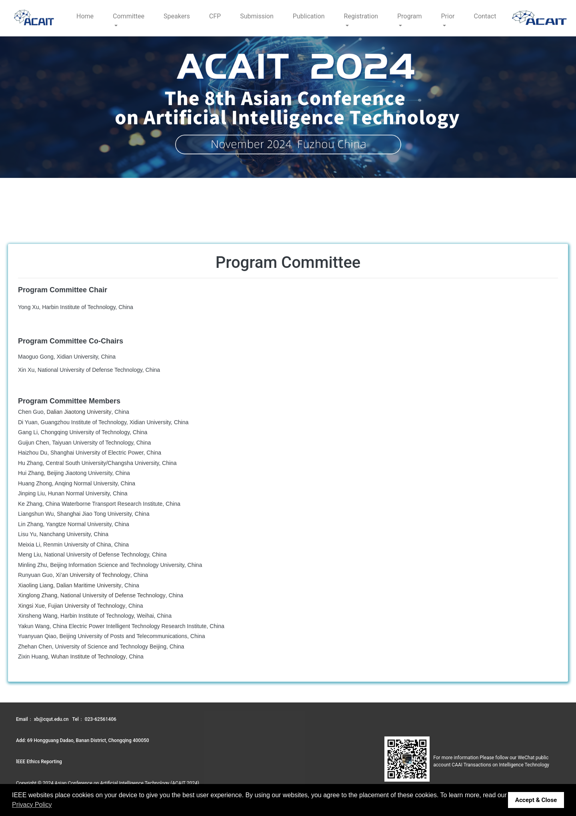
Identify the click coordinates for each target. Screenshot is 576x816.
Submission (257, 16)
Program (409, 16)
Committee (128, 16)
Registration (361, 16)
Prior (448, 16)
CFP (215, 16)
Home (85, 16)
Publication (309, 16)
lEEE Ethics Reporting (39, 761)
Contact (485, 16)
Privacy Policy (32, 804)
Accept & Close (536, 800)
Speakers (177, 16)
